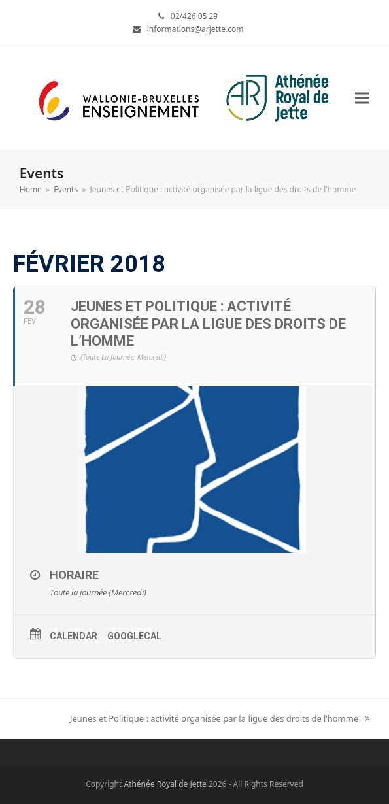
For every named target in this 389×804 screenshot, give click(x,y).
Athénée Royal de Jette (165, 784)
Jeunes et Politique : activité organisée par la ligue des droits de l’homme (219, 719)
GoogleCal (134, 636)
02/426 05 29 (194, 16)
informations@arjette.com (195, 29)
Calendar (73, 636)
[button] (362, 97)
